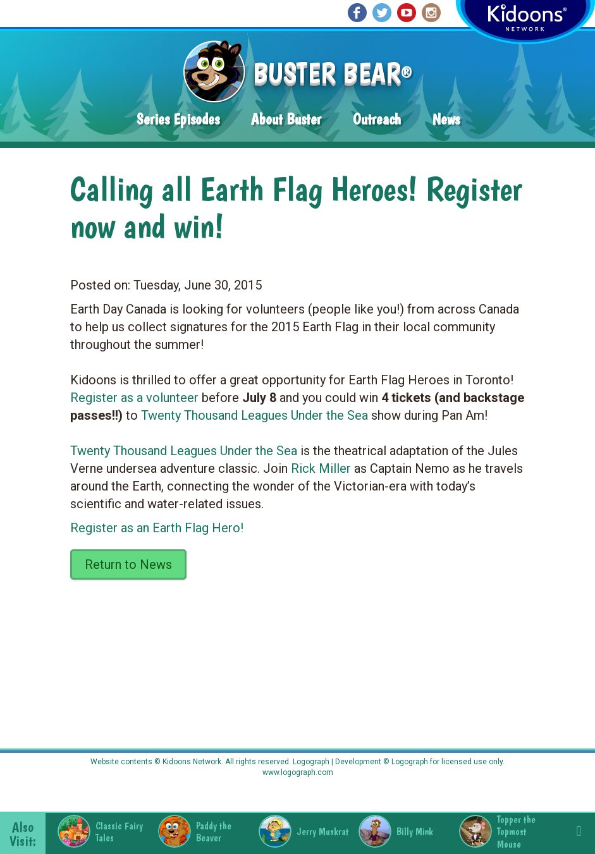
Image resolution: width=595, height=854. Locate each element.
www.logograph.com (297, 772)
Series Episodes (178, 119)
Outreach (377, 119)
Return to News (128, 564)
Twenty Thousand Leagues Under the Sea (254, 415)
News (446, 119)
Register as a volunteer (134, 397)
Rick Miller (321, 468)
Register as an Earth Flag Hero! (156, 527)
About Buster (286, 119)
